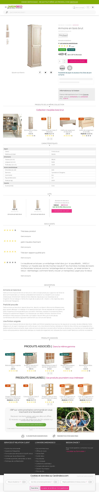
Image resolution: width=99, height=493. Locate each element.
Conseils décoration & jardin (45, 467)
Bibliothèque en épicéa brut (13, 367)
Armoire (76, 25)
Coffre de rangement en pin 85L (86, 131)
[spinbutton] (62, 61)
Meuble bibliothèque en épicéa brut (67, 367)
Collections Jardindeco (44, 465)
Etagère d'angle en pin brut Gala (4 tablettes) (13, 398)
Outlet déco (40, 457)
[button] (65, 60)
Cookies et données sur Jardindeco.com (49, 476)
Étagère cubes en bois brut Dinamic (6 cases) (49, 398)
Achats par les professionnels (15, 457)
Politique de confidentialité (14, 462)
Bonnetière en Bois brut (30, 131)
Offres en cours (41, 452)
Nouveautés (40, 460)
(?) (20, 482)
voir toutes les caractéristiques (67, 43)
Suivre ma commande (12, 450)
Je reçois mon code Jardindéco (31, 426)
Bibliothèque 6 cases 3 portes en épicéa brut (49, 367)
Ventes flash (40, 455)
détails (34, 478)
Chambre (68, 25)
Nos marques (40, 462)
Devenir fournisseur (42, 470)
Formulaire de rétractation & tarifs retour (19, 455)
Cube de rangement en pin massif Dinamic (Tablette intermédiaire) (67, 400)
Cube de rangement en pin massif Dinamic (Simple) (85, 399)
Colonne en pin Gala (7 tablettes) (49, 131)
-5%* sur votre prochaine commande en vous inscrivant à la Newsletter (31, 412)
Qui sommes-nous (42, 450)
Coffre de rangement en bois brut (68, 131)
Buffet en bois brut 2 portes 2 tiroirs (31, 367)
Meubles (61, 25)
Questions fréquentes (12, 452)
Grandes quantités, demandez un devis (18, 460)
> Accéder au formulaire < (75, 452)
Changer (86, 94)
